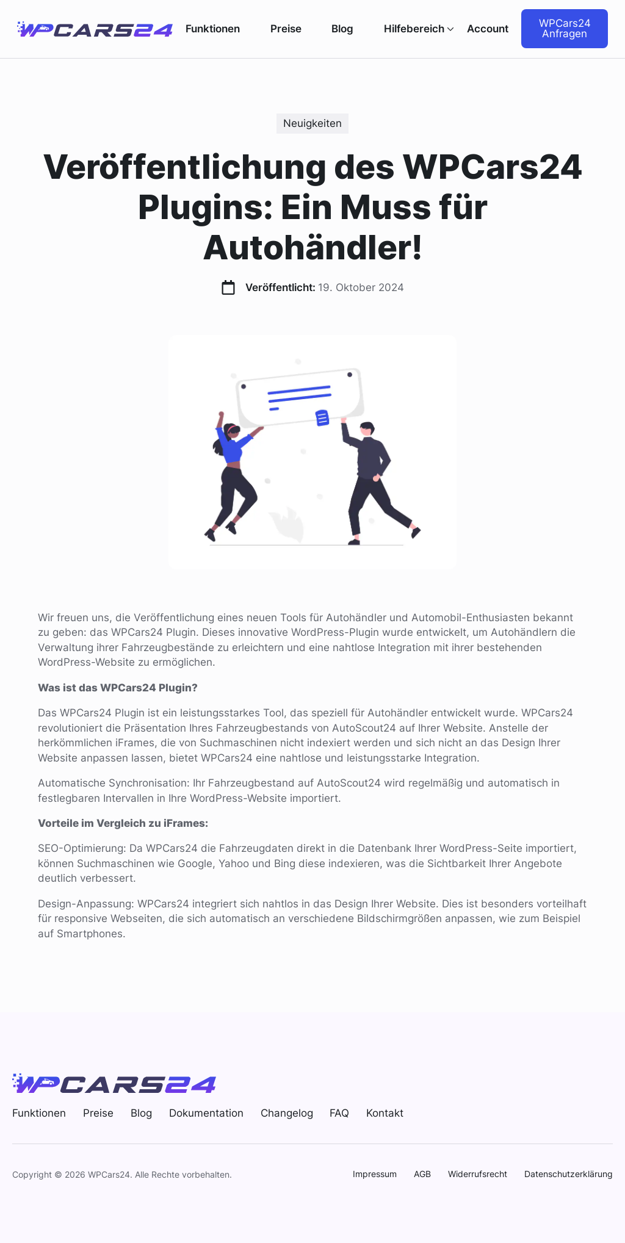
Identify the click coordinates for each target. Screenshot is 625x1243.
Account (487, 29)
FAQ (339, 1113)
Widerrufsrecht (477, 1174)
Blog (342, 29)
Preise (286, 29)
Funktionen (213, 29)
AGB (422, 1174)
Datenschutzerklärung (568, 1174)
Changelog (287, 1113)
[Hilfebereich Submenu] (449, 29)
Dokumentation (206, 1113)
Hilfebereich (414, 29)
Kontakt (384, 1113)
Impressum (375, 1174)
